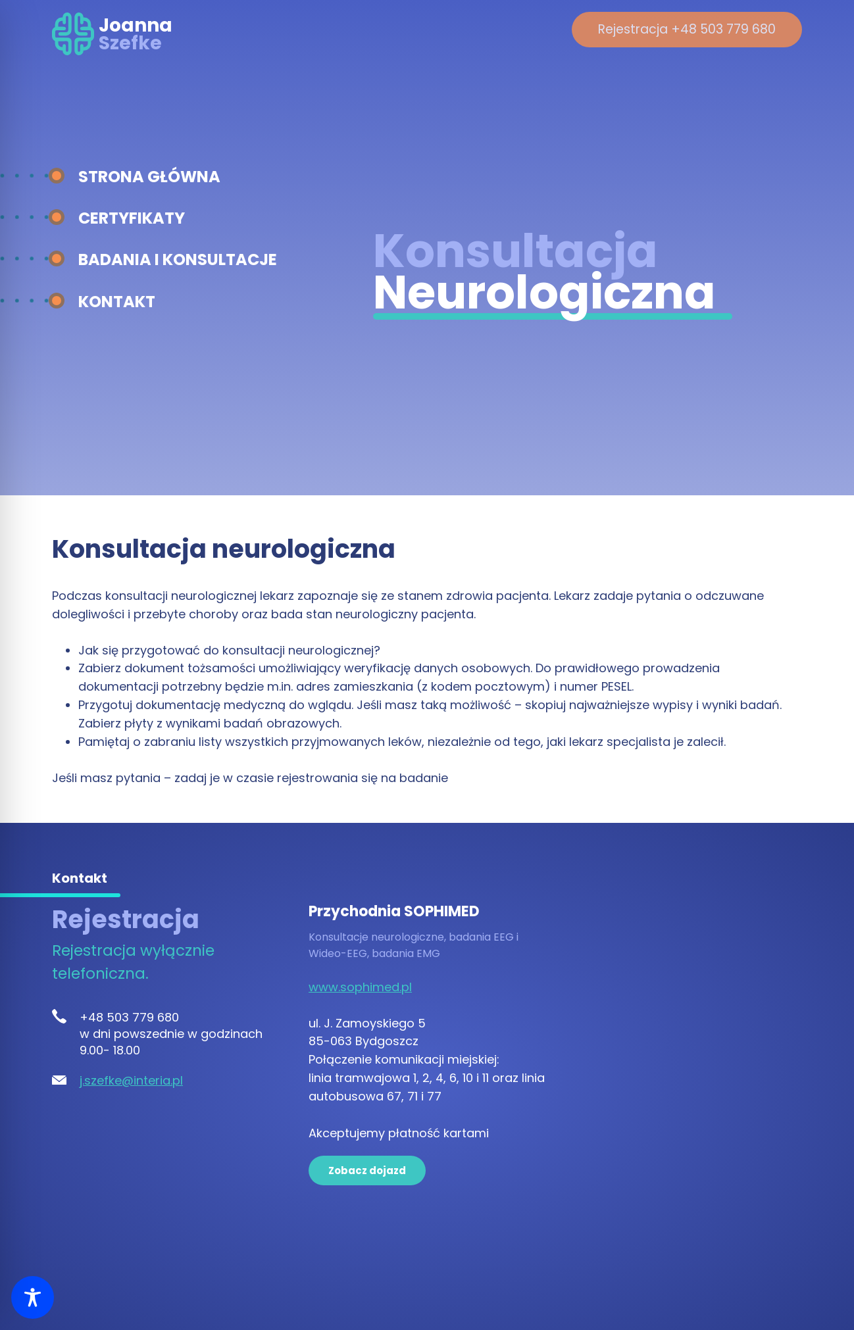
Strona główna (149, 176)
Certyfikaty (131, 218)
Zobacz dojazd (367, 1170)
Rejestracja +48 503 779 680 (687, 29)
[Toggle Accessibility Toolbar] (32, 1297)
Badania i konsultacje (177, 259)
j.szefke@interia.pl (131, 1080)
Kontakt (116, 301)
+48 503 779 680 (129, 1017)
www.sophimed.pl (360, 987)
